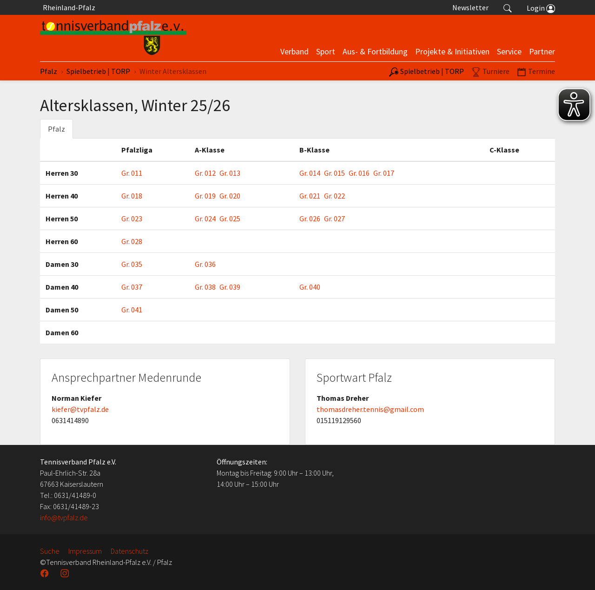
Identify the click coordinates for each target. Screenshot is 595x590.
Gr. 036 (205, 264)
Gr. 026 (309, 218)
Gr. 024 (205, 218)
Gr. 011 (131, 173)
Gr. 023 (131, 218)
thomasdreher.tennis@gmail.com (370, 409)
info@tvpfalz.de (64, 517)
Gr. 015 (334, 173)
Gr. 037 (131, 287)
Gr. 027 (334, 218)
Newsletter (470, 7)
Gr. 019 (205, 195)
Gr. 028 (131, 241)
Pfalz (56, 128)
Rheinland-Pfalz (67, 7)
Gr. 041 (131, 309)
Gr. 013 (229, 173)
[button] (507, 7)
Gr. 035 (131, 264)
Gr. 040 (309, 287)
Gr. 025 (229, 218)
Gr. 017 (383, 173)
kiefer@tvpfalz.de (80, 409)
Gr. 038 (205, 287)
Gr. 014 (309, 173)
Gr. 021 (309, 195)
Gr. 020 (229, 195)
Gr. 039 (229, 287)
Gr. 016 (359, 173)
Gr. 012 (205, 173)
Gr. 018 (131, 195)
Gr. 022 (334, 195)
